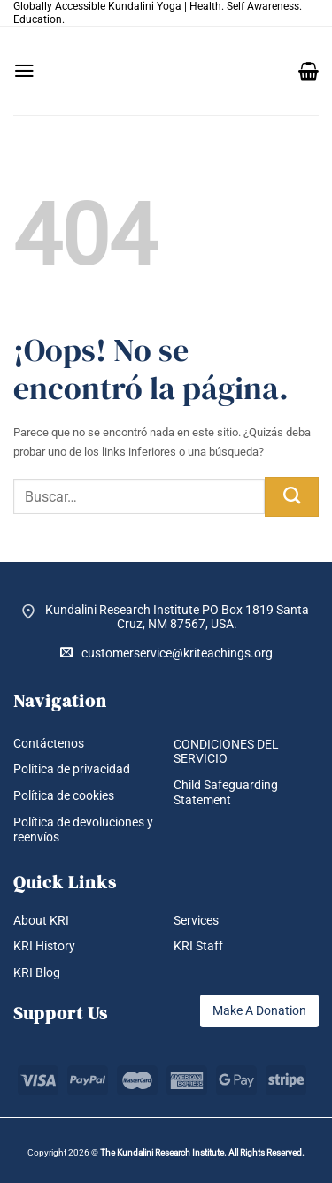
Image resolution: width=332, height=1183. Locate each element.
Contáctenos (48, 743)
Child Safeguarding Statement (226, 792)
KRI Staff (198, 946)
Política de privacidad (71, 769)
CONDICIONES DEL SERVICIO (226, 751)
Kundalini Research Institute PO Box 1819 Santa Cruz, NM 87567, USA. (177, 617)
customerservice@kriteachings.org (166, 652)
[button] (24, 71)
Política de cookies (63, 795)
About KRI (41, 920)
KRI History (44, 946)
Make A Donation (259, 1010)
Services (196, 920)
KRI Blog (36, 972)
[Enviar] (292, 497)
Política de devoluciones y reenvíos (83, 829)
